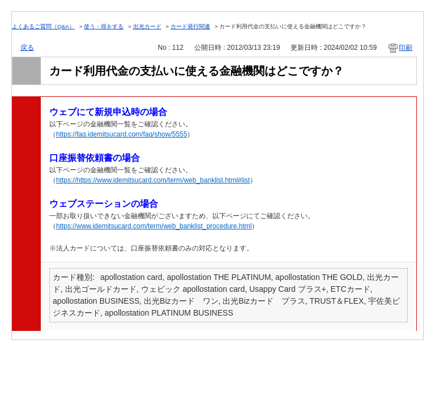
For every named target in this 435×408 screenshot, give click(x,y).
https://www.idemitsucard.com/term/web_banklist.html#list (163, 180)
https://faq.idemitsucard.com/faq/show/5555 (121, 134)
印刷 (405, 48)
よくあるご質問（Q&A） (43, 26)
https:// (66, 180)
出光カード (147, 26)
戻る (27, 48)
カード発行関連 (190, 26)
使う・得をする (103, 26)
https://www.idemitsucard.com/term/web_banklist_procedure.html (153, 226)
